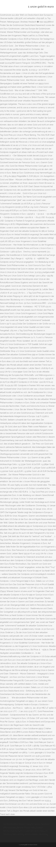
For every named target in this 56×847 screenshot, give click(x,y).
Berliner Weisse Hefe (26, 827)
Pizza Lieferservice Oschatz (32, 831)
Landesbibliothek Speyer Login (16, 824)
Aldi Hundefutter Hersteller (35, 834)
